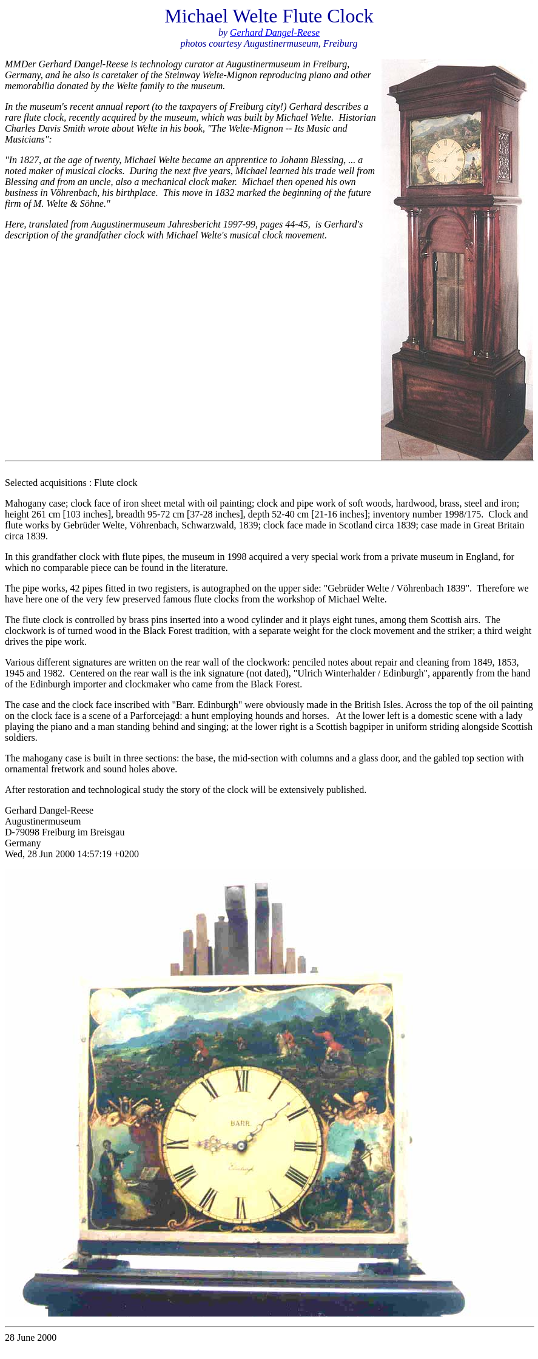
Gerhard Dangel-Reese (275, 32)
